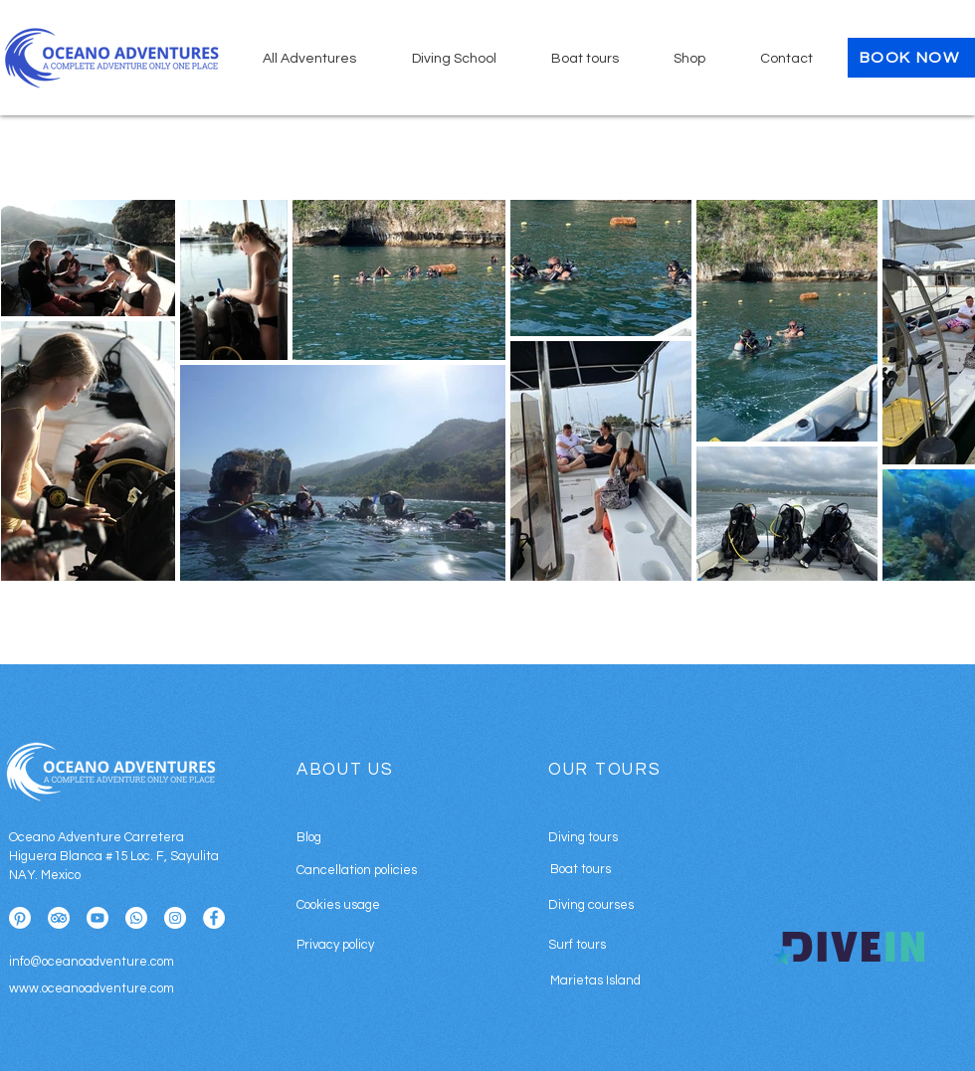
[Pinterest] (20, 918)
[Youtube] (97, 918)
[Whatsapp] (136, 918)
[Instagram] (175, 918)
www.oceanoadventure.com (91, 988)
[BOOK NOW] (911, 58)
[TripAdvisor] (59, 918)
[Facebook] (214, 918)
